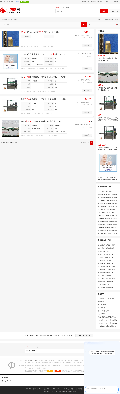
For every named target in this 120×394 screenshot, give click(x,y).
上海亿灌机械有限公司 (104, 284)
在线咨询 (86, 45)
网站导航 (116, 1)
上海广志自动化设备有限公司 (106, 248)
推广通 (35, 389)
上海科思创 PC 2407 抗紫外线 (106, 299)
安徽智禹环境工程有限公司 (105, 257)
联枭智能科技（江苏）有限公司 (106, 269)
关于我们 (28, 389)
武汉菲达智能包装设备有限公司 (106, 266)
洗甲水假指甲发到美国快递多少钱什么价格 (41, 121)
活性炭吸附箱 (101, 308)
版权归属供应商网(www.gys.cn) (67, 391)
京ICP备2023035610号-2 (50, 391)
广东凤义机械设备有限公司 (105, 263)
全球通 (53, 389)
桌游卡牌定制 (101, 314)
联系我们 (80, 389)
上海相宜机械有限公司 (104, 251)
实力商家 (46, 389)
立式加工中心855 (102, 302)
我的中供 (93, 1)
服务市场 (108, 1)
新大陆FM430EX (102, 305)
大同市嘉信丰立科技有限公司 (106, 260)
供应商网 (3, 19)
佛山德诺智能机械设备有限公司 (106, 245)
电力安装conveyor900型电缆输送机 (107, 323)
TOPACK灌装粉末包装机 (105, 191)
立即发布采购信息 (84, 335)
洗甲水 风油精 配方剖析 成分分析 (40, 32)
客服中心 (73, 389)
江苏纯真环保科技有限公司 (105, 287)
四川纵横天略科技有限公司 (105, 272)
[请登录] (17, 1)
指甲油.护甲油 (108, 19)
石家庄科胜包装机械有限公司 (106, 275)
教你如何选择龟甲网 (103, 311)
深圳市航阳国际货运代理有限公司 (83, 124)
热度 (90, 24)
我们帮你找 (114, 11)
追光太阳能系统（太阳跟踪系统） (107, 317)
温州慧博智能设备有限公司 (105, 281)
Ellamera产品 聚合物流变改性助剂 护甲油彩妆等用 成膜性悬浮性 (107, 179)
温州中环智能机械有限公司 (84, 80)
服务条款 (59, 389)
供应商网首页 (85, 1)
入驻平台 (25, 1)
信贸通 (40, 389)
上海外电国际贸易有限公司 (84, 53)
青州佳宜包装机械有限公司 (105, 254)
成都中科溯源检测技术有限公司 (83, 35)
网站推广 (101, 1)
